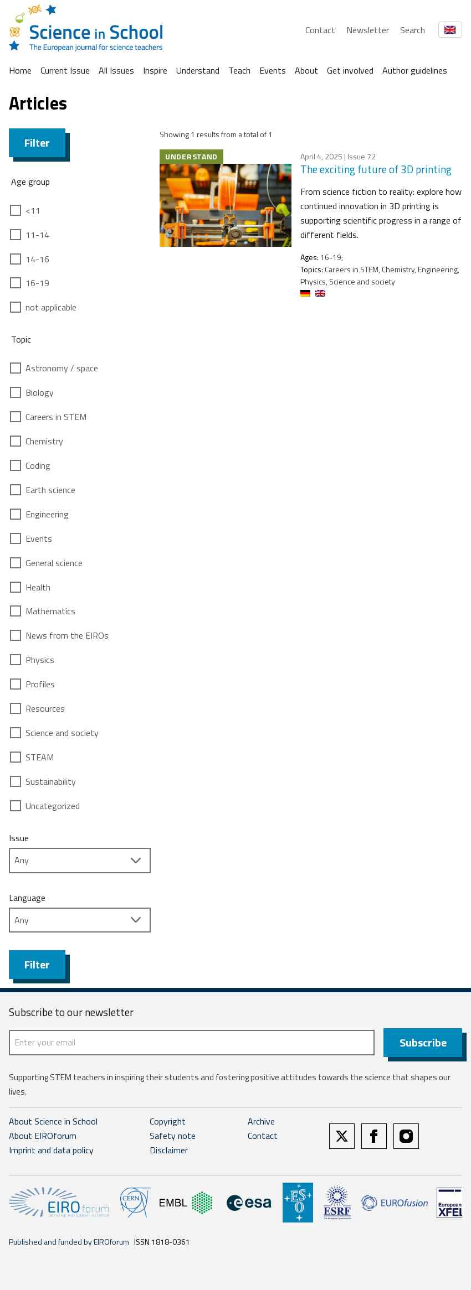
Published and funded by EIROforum (69, 1241)
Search (412, 30)
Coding (37, 465)
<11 (32, 210)
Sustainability (50, 781)
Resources (45, 708)
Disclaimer (169, 1150)
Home (20, 70)
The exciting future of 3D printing (376, 169)
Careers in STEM (55, 416)
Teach (239, 70)
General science (54, 562)
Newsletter (367, 30)
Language (27, 897)
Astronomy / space (61, 368)
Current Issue (65, 70)
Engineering (47, 514)
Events (272, 70)
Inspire (155, 70)
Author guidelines (414, 70)
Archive (261, 1121)
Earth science (50, 489)
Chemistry (44, 441)
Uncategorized (52, 805)
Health (37, 587)
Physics (39, 659)
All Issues (116, 70)
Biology (39, 392)
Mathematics (50, 611)
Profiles (40, 684)
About (306, 70)
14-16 (37, 259)
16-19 (37, 282)
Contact (320, 30)
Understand (197, 70)
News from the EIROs (67, 635)
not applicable (50, 307)
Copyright (168, 1121)
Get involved (350, 70)
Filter (37, 142)
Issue (19, 838)
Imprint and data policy (51, 1150)
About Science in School (53, 1121)
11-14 (37, 234)
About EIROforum (42, 1135)
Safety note (173, 1135)
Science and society (62, 732)
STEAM (39, 757)
